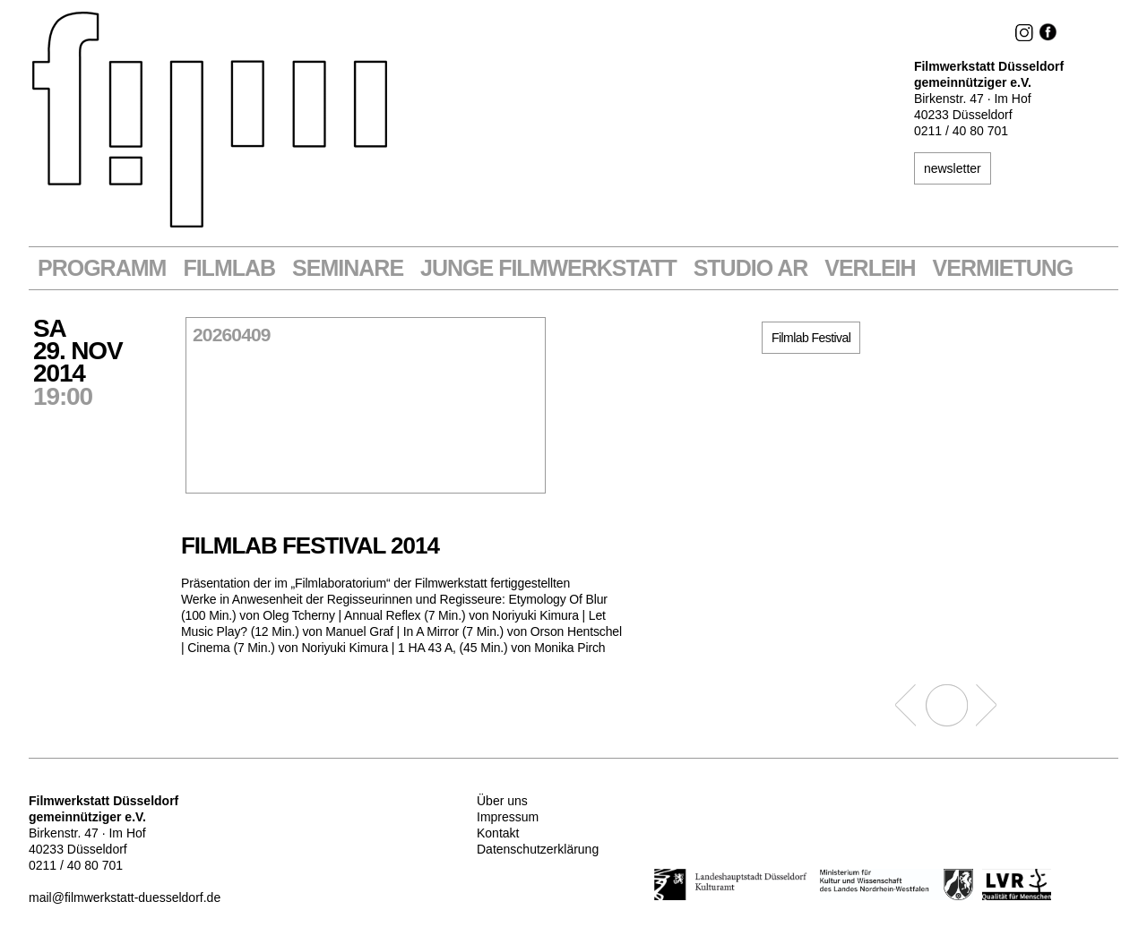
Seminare (347, 268)
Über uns (502, 801)
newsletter (952, 168)
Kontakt (498, 833)
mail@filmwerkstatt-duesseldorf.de (124, 897)
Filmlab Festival (811, 338)
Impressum (508, 817)
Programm (102, 268)
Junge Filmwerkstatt (548, 268)
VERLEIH (869, 268)
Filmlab (229, 268)
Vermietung (1003, 268)
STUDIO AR (751, 268)
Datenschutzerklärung (538, 849)
